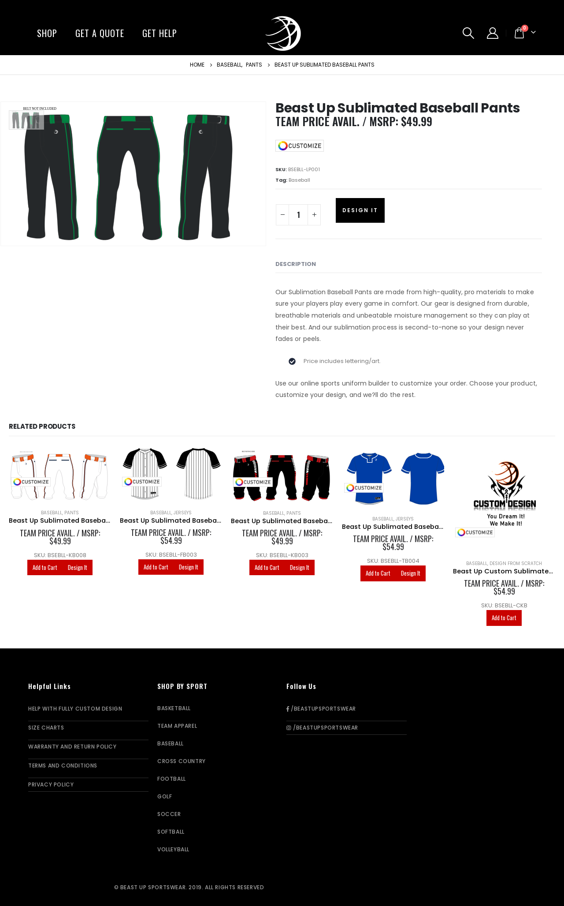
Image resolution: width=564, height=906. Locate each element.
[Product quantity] (298, 214)
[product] (60, 474)
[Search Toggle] (468, 33)
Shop (47, 33)
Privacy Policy (51, 784)
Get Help (159, 33)
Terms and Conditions (62, 765)
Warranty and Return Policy (72, 746)
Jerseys (183, 512)
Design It (360, 210)
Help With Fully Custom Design (75, 708)
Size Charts (46, 727)
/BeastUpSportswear (321, 708)
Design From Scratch (516, 563)
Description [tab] (295, 264)
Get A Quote (99, 33)
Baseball (299, 179)
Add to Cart (45, 567)
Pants (71, 512)
